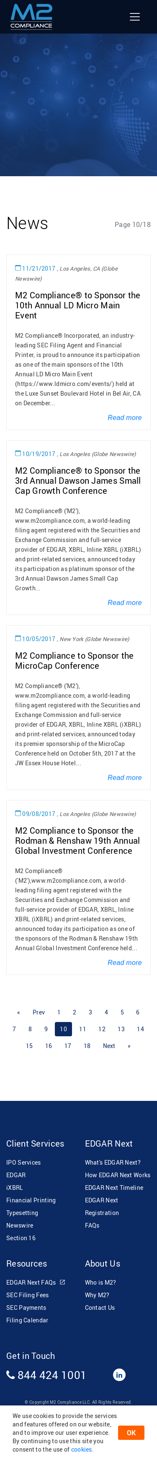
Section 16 (21, 1238)
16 (48, 1046)
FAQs (92, 1225)
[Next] (109, 1046)
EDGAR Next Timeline (114, 1187)
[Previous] (18, 1012)
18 (87, 1046)
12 (102, 1029)
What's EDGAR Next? (113, 1162)
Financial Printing (31, 1200)
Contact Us (100, 1307)
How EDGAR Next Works (118, 1175)
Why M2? (97, 1295)
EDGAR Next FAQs (36, 1282)
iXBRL (14, 1187)
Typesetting (22, 1213)
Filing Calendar (27, 1320)
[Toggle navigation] (135, 16)
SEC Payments (26, 1307)
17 (68, 1046)
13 (121, 1029)
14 (140, 1029)
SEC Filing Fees (27, 1295)
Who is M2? (100, 1282)
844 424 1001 (46, 1375)
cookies (81, 1449)
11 (82, 1029)
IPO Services (23, 1162)
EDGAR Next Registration (102, 1206)
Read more (125, 417)
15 (29, 1046)
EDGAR (16, 1175)
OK (131, 1432)
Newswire (19, 1225)
